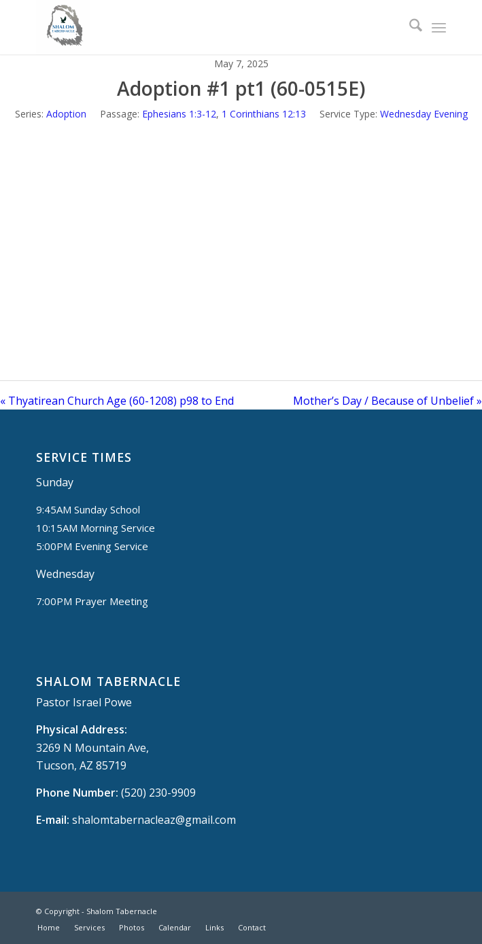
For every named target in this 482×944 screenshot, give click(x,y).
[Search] (409, 27)
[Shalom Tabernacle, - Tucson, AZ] (200, 27)
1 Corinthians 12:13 (264, 113)
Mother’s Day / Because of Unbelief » (387, 400)
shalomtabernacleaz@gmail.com (154, 819)
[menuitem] (409, 27)
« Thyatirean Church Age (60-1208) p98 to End (117, 400)
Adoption (66, 113)
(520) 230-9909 (158, 792)
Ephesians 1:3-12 (179, 113)
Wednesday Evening (424, 113)
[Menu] (439, 27)
